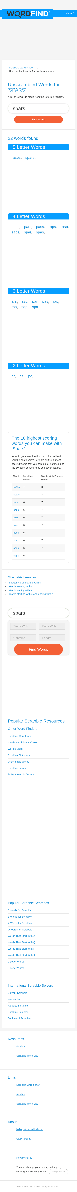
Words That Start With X (21, 955)
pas (45, 301)
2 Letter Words (16, 961)
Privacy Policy (24, 1157)
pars (27, 227)
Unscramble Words (18, 761)
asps (15, 227)
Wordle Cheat (15, 749)
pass (40, 227)
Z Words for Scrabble (20, 916)
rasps (16, 157)
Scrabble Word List (27, 1055)
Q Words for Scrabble (20, 929)
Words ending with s (20, 590)
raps (52, 227)
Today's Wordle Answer (21, 774)
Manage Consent (58, 1172)
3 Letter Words (16, 968)
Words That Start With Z (21, 936)
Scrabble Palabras (18, 1012)
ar (13, 376)
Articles (20, 1046)
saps (15, 232)
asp (24, 301)
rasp (64, 227)
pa (30, 376)
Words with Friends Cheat (22, 742)
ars (14, 301)
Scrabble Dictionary (19, 755)
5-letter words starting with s (25, 582)
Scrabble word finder (28, 1085)
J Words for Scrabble (20, 910)
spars (29, 157)
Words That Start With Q (21, 942)
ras (14, 307)
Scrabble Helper (17, 768)
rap (55, 301)
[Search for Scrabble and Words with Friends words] (38, 108)
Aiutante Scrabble (18, 1005)
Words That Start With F (21, 948)
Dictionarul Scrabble (19, 1018)
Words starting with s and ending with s (31, 594)
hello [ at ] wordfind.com (29, 1129)
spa (35, 307)
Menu (69, 13)
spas (40, 232)
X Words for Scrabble (20, 923)
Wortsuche (14, 999)
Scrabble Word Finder (20, 736)
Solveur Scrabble (17, 993)
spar (27, 232)
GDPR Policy (23, 1139)
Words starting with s (21, 586)
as (21, 376)
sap (24, 307)
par (35, 301)
